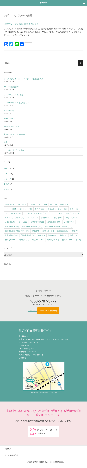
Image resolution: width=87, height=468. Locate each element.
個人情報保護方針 (11, 455)
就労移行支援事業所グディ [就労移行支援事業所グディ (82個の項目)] (17, 231)
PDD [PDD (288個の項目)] (43, 204)
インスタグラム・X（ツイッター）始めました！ (24, 79)
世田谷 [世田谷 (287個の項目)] (57, 218)
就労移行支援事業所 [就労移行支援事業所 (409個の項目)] (32, 226)
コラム (6, 174)
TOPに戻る (32, 311)
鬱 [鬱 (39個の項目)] (78, 240)
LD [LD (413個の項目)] (32, 204)
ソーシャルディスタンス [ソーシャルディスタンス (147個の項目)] (35, 213)
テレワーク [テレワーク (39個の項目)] (56, 213)
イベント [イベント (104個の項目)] (10, 209)
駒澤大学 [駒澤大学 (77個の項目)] (67, 240)
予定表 (6, 189)
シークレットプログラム (14, 150)
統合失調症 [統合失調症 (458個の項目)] (11, 235)
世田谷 (6, 184)
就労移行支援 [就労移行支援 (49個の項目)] (12, 226)
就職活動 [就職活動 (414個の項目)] (48, 231)
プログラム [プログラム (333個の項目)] (72, 213)
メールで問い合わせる (48, 311)
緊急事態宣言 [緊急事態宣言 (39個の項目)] (28, 235)
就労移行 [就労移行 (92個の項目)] (69, 222)
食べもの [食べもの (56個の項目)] (10, 240)
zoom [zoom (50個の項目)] (64, 204)
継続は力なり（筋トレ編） (15, 134)
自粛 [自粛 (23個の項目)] (41, 235)
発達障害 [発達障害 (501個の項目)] (62, 231)
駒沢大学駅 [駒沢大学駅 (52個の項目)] (53, 240)
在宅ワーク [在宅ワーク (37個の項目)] (71, 218)
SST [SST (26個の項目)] (53, 204)
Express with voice (11, 126)
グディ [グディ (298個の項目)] (39, 209)
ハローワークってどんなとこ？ (16, 103)
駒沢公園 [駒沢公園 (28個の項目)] (24, 240)
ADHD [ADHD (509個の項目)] (9, 204)
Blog (5, 168)
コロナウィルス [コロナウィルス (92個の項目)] (13, 213)
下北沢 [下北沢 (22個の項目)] (45, 218)
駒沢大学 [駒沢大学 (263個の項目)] (38, 240)
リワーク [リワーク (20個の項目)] (32, 218)
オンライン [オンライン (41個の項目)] (26, 209)
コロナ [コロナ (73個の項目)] (74, 209)
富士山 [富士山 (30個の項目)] (23, 222)
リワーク (7, 179)
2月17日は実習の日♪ (12, 87)
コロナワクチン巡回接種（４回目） (21, 23)
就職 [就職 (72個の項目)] (35, 231)
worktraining (9, 111)
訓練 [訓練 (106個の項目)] (52, 235)
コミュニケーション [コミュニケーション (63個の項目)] (57, 209)
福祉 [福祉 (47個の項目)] (75, 231)
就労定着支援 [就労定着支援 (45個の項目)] (37, 222)
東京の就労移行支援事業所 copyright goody (45, 462)
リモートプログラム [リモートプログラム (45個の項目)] (14, 218)
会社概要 (7, 449)
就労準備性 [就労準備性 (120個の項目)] (54, 222)
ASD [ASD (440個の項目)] (21, 204)
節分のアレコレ (10, 118)
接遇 (5, 142)
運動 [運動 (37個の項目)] (63, 235)
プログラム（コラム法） (14, 95)
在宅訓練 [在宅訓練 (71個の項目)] (10, 222)
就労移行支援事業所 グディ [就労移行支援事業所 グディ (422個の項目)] (58, 226)
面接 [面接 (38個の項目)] (73, 235)
